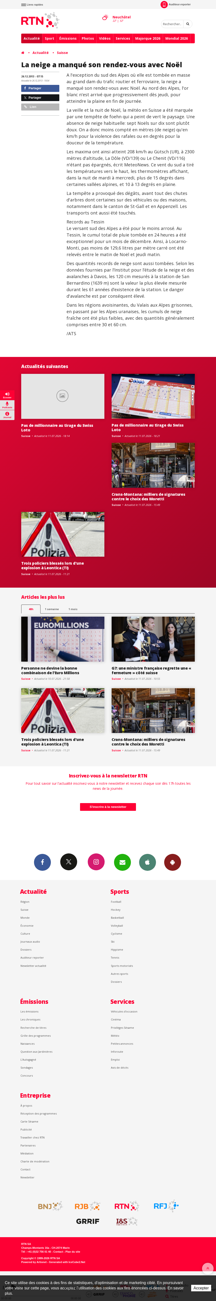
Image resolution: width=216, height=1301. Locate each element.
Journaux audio (30, 941)
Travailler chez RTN (32, 1137)
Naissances (27, 1043)
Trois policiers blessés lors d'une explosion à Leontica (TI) (52, 565)
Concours (26, 1075)
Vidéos (105, 38)
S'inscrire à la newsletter (108, 807)
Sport (49, 38)
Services (123, 38)
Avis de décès (119, 1067)
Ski (113, 941)
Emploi (115, 1059)
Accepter (201, 1288)
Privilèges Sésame (122, 1027)
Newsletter (27, 1177)
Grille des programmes (35, 1035)
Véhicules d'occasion (124, 1011)
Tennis (115, 957)
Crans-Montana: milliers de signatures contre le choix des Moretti (148, 497)
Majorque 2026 (147, 38)
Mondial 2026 (176, 38)
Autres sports (119, 973)
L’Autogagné (28, 1059)
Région (24, 901)
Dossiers (25, 949)
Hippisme (117, 949)
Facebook (42, 862)
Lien (30, 107)
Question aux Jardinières (36, 1051)
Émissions (68, 38)
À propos (26, 1105)
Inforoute (117, 1051)
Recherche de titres (33, 1027)
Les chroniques (30, 1019)
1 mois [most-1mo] (72, 609)
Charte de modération (34, 1161)
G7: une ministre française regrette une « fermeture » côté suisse (151, 670)
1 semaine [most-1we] (52, 609)
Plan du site (72, 1251)
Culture (25, 933)
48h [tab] (31, 609)
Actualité (32, 38)
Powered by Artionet (34, 1262)
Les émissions (29, 1011)
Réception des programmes (38, 1113)
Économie (27, 925)
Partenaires (27, 1145)
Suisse (62, 52)
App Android (172, 862)
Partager (32, 88)
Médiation (27, 1153)
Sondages (26, 1067)
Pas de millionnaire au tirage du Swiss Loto (57, 428)
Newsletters (122, 862)
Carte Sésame (29, 1121)
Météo (115, 1035)
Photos (88, 38)
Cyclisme (116, 933)
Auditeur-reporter (176, 4)
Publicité (26, 1129)
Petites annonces (122, 1043)
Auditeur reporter (32, 957)
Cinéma (116, 1019)
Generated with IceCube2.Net (67, 1262)
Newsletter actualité (33, 965)
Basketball (117, 917)
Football (116, 901)
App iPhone (147, 862)
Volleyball (117, 925)
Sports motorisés (122, 965)
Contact (25, 1169)
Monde (25, 917)
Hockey (115, 909)
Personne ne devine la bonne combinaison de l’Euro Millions (50, 670)
